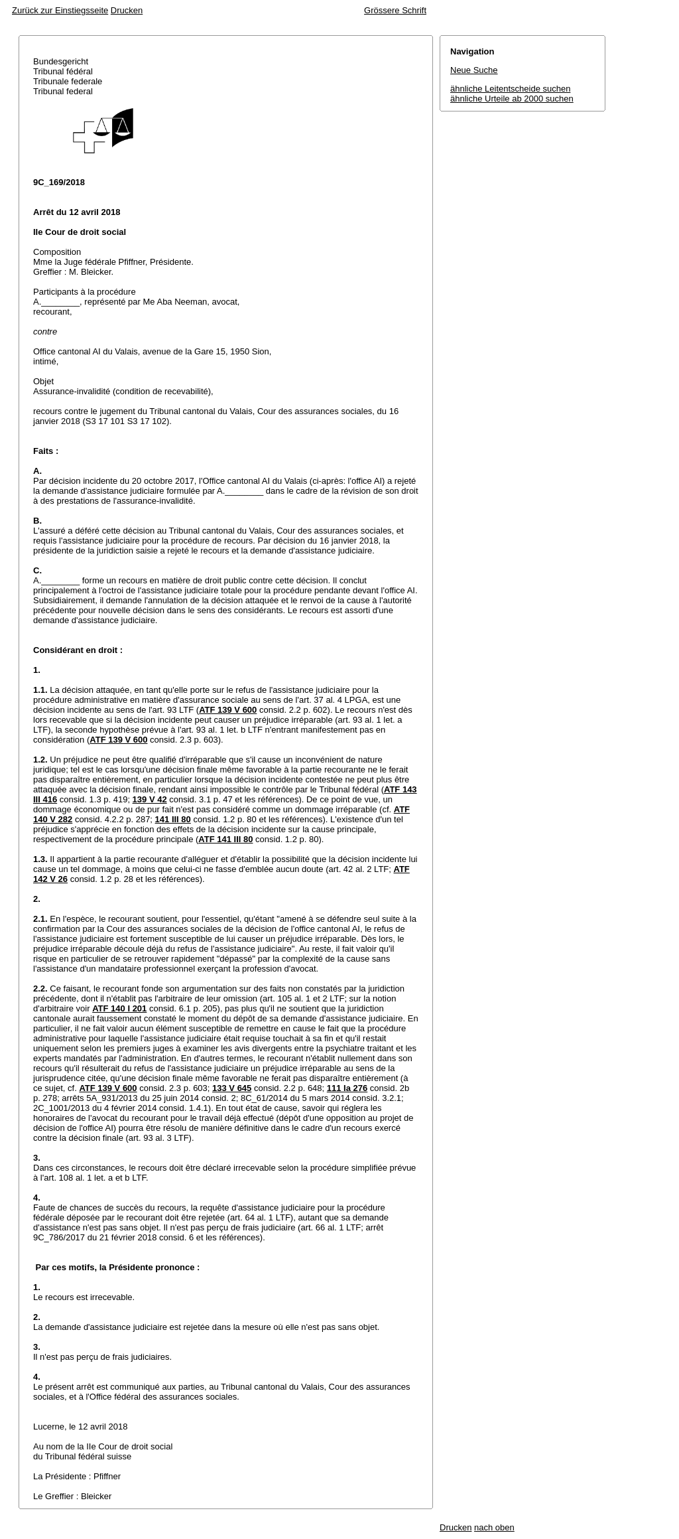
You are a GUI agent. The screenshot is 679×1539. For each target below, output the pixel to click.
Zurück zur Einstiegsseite (60, 10)
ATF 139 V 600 (228, 710)
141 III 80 (173, 819)
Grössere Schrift (395, 10)
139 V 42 (150, 799)
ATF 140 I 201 (119, 1008)
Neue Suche (474, 70)
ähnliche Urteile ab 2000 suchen (512, 99)
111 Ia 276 (347, 1088)
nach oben (494, 1527)
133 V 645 (231, 1088)
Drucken (127, 10)
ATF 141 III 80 (225, 839)
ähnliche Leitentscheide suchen (510, 89)
